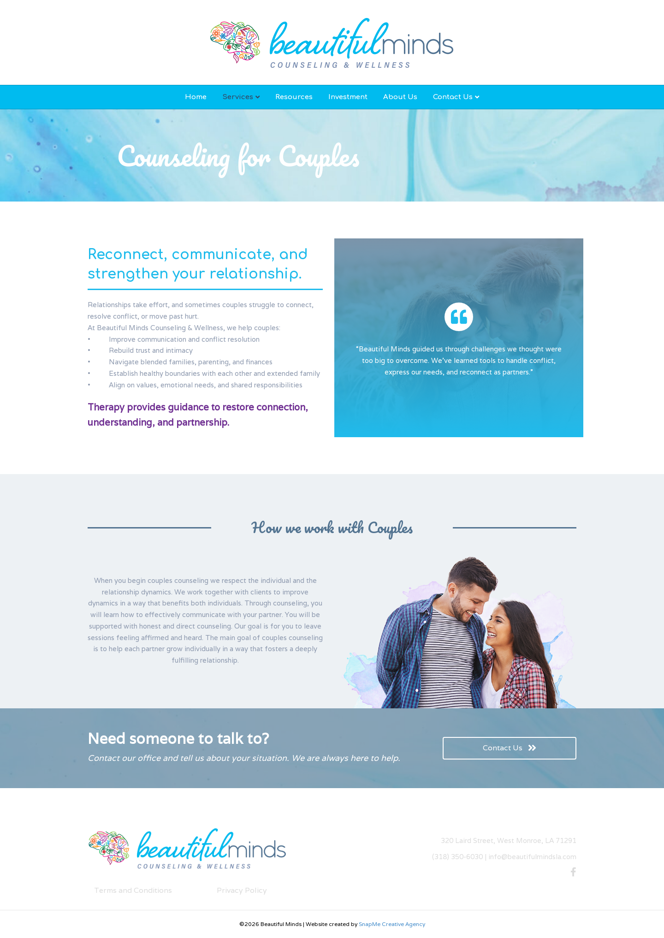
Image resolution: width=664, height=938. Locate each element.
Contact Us (453, 97)
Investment (348, 97)
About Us (400, 97)
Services (237, 97)
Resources (294, 97)
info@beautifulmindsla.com (532, 856)
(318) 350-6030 (457, 856)
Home (196, 97)
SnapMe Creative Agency (392, 923)
